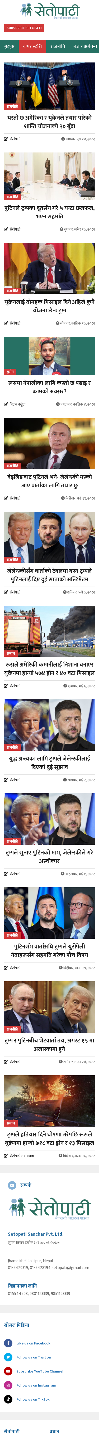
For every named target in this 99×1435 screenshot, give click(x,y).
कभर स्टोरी (32, 47)
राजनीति (57, 47)
